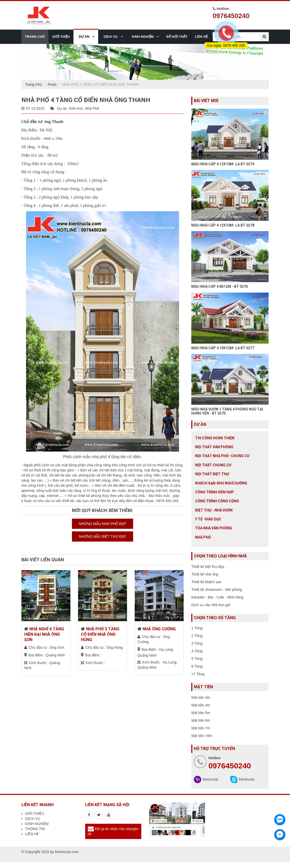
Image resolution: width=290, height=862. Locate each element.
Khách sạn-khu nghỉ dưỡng (221, 483)
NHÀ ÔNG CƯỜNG (159, 629)
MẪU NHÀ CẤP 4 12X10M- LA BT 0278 (222, 225)
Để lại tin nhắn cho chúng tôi (112, 831)
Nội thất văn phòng (214, 447)
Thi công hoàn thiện (214, 438)
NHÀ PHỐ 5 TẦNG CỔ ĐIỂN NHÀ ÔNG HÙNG (100, 634)
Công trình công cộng (217, 501)
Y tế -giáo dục (208, 519)
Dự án (62, 108)
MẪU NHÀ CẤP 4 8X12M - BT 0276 (219, 286)
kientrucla (210, 779)
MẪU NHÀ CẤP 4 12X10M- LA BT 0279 (222, 164)
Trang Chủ (33, 84)
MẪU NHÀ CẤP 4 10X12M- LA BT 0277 (222, 348)
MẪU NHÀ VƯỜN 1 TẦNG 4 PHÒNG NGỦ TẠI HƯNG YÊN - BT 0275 (227, 411)
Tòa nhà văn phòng (213, 528)
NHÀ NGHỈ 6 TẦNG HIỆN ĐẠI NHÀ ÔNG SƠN (44, 634)
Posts (52, 84)
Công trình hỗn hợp (214, 492)
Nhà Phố (92, 108)
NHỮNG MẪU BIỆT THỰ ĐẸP (102, 536)
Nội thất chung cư (213, 465)
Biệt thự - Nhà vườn (214, 510)
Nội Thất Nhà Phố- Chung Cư (222, 456)
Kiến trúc (76, 108)
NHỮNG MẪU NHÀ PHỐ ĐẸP (102, 524)
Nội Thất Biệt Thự (212, 474)
